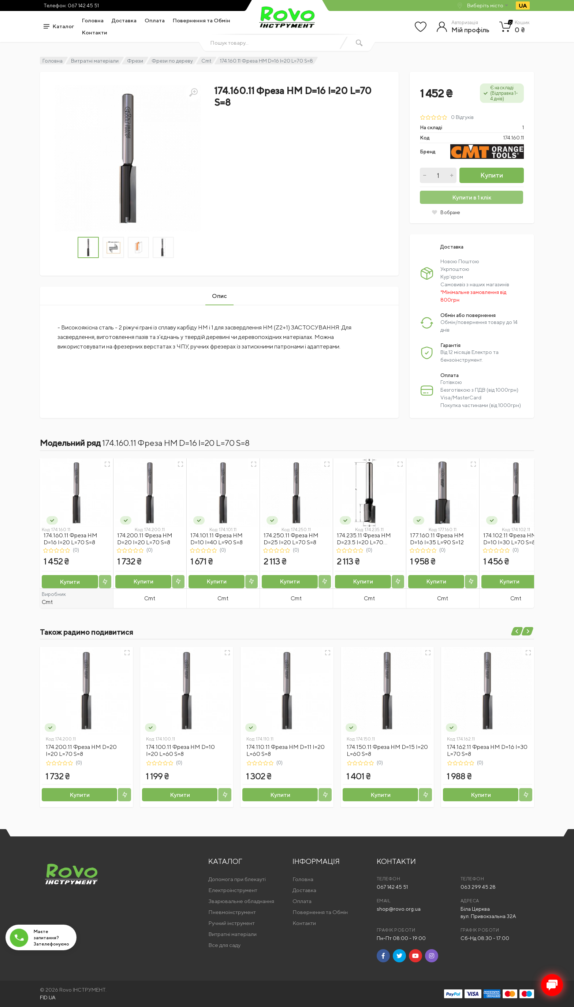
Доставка (124, 20)
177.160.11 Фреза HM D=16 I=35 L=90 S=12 (437, 539)
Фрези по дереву (172, 61)
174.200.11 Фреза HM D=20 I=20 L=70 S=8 (144, 539)
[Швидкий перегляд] (107, 464)
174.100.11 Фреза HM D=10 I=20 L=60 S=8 (180, 750)
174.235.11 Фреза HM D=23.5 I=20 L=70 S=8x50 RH (364, 542)
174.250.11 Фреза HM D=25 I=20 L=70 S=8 (291, 539)
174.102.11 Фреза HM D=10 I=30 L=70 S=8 (510, 539)
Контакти (94, 32)
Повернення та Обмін (201, 20)
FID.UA (48, 997)
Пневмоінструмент (232, 912)
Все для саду (224, 945)
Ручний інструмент (231, 923)
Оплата (155, 20)
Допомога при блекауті (237, 879)
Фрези (135, 61)
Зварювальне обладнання (241, 901)
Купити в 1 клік (471, 197)
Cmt (206, 61)
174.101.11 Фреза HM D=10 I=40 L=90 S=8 (216, 539)
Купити (491, 175)
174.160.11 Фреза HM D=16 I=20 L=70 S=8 (70, 539)
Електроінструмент (232, 890)
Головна (93, 20)
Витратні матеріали (95, 61)
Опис (219, 295)
